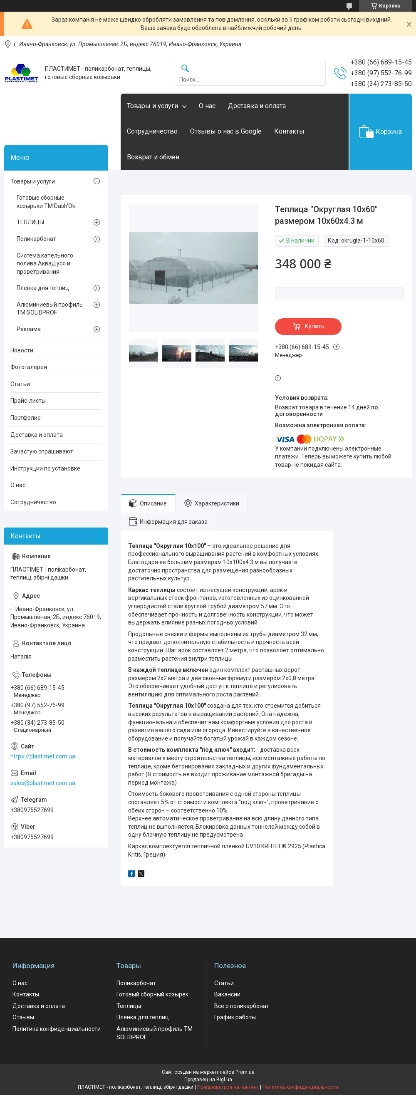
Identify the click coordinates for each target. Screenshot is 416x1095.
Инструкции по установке (45, 468)
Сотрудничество (152, 131)
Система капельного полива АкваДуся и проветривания (45, 263)
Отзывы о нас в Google (226, 131)
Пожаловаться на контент (228, 1087)
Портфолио (25, 417)
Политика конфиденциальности (56, 1029)
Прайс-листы (28, 400)
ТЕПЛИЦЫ (30, 222)
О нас (207, 106)
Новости (21, 350)
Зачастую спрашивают (41, 451)
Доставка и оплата (257, 106)
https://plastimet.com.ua (42, 756)
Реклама (29, 329)
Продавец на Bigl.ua (208, 1080)
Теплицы (128, 1006)
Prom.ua (245, 1072)
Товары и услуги (152, 106)
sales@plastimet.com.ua (42, 783)
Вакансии (227, 994)
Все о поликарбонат (241, 1006)
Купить (314, 326)
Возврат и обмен (153, 157)
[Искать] (185, 68)
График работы (235, 1017)
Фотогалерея (28, 367)
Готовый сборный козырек (152, 994)
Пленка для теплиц (43, 288)
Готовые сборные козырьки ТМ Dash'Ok (46, 201)
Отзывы (23, 1017)
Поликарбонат (36, 238)
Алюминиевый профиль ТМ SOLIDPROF (50, 308)
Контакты (289, 131)
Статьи (20, 384)
